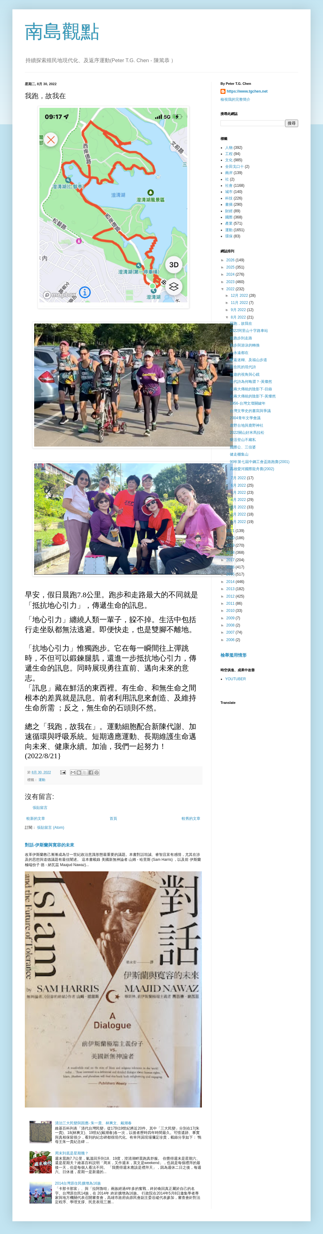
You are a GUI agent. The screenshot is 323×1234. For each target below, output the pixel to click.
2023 (231, 282)
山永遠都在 (239, 353)
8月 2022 (239, 317)
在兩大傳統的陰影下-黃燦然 (253, 396)
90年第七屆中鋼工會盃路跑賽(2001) (259, 462)
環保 (229, 236)
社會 (229, 185)
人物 (229, 147)
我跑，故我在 (241, 323)
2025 (231, 267)
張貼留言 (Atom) (50, 827)
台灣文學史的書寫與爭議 (250, 411)
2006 (231, 640)
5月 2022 (239, 492)
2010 (231, 610)
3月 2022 (239, 507)
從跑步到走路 (241, 338)
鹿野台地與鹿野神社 (246, 425)
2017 (231, 560)
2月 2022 (239, 514)
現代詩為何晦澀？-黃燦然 (251, 381)
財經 (229, 211)
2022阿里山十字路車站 (249, 330)
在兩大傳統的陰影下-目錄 (251, 389)
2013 (231, 589)
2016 (231, 567)
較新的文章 (35, 818)
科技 (229, 198)
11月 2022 (240, 302)
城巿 (229, 192)
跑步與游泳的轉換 (245, 345)
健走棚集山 (239, 454)
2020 (231, 538)
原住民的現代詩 (243, 367)
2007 (231, 632)
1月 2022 (239, 522)
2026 (231, 260)
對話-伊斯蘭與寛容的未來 (49, 844)
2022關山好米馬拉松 (247, 432)
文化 (229, 160)
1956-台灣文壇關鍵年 (248, 403)
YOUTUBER (235, 679)
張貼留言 (40, 807)
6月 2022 (239, 485)
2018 (231, 552)
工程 (229, 154)
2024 (231, 274)
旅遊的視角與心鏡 (245, 374)
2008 (231, 625)
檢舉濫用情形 (234, 655)
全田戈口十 (234, 166)
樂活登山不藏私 (243, 440)
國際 (229, 217)
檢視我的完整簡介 (235, 99)
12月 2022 (240, 295)
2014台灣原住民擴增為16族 (78, 1183)
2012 (231, 596)
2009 (231, 618)
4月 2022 (239, 500)
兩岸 (229, 173)
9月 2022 (239, 310)
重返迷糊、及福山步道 (248, 360)
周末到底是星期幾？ (72, 1153)
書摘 (229, 204)
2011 (231, 603)
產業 (229, 223)
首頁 (113, 818)
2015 (231, 574)
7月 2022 (239, 478)
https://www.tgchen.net (247, 91)
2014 (231, 582)
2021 (231, 531)
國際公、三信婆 (243, 447)
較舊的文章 (191, 818)
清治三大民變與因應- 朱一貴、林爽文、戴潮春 (93, 1123)
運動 (42, 780)
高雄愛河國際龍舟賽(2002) (252, 469)
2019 (231, 545)
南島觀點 (62, 31)
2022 (231, 289)
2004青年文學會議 (245, 418)
